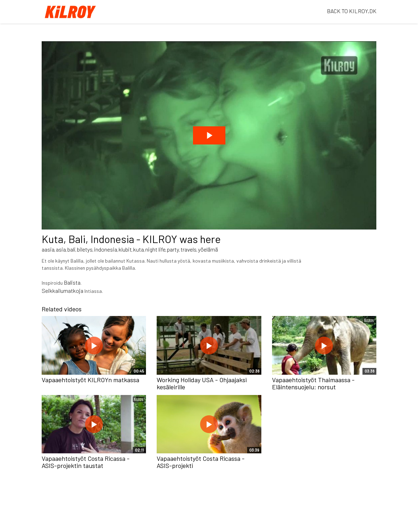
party (173, 249)
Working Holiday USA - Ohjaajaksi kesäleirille (202, 383)
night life (155, 249)
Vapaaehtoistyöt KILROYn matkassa (90, 380)
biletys (85, 249)
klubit (125, 249)
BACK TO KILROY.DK (351, 10)
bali (71, 249)
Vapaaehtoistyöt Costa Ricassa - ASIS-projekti (201, 461)
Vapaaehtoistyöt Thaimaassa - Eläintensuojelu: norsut (313, 383)
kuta (138, 249)
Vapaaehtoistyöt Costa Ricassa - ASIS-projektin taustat (86, 461)
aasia (48, 249)
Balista (72, 282)
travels (189, 249)
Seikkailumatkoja (62, 290)
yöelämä (208, 249)
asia (61, 249)
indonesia (105, 249)
